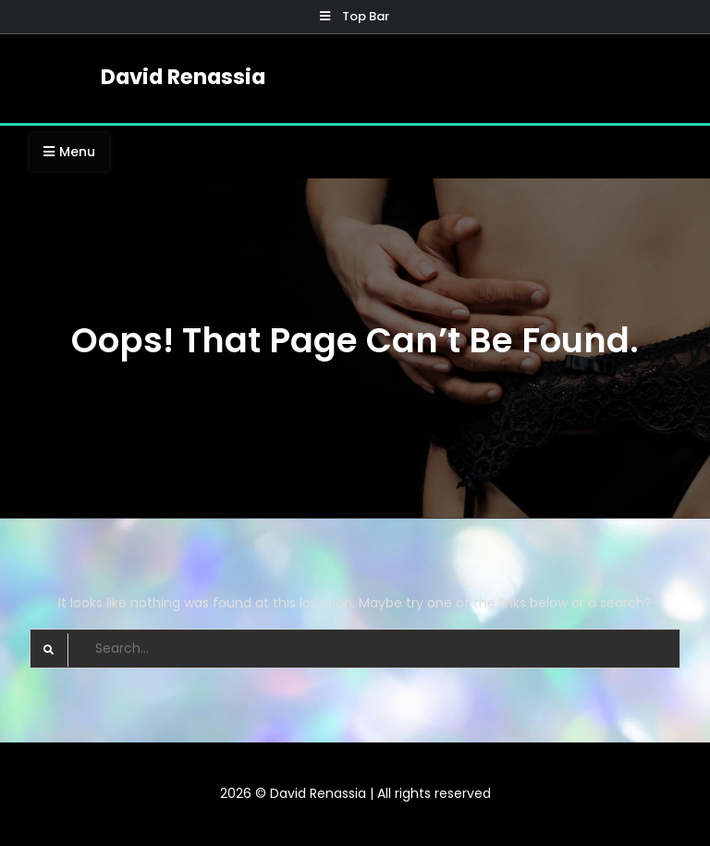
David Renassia (183, 77)
